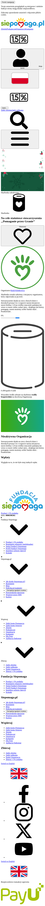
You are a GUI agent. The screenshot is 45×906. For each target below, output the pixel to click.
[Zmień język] (20, 78)
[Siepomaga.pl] (22, 27)
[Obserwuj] (22, 235)
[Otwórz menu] (20, 139)
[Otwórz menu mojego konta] (22, 59)
